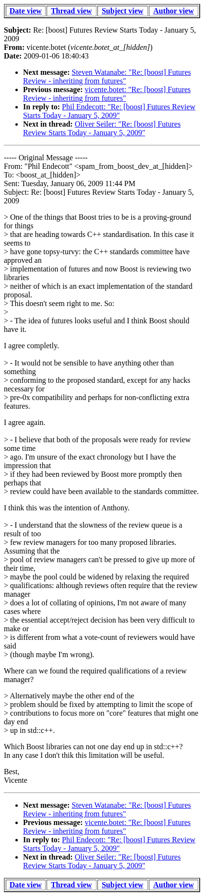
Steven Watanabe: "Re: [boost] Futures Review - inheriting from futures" (107, 76)
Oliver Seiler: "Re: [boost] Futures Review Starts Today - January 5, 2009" (101, 128)
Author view (173, 11)
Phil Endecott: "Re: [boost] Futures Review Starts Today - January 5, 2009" (109, 111)
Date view (26, 11)
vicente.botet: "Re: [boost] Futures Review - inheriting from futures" (107, 93)
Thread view (71, 11)
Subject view (123, 11)
